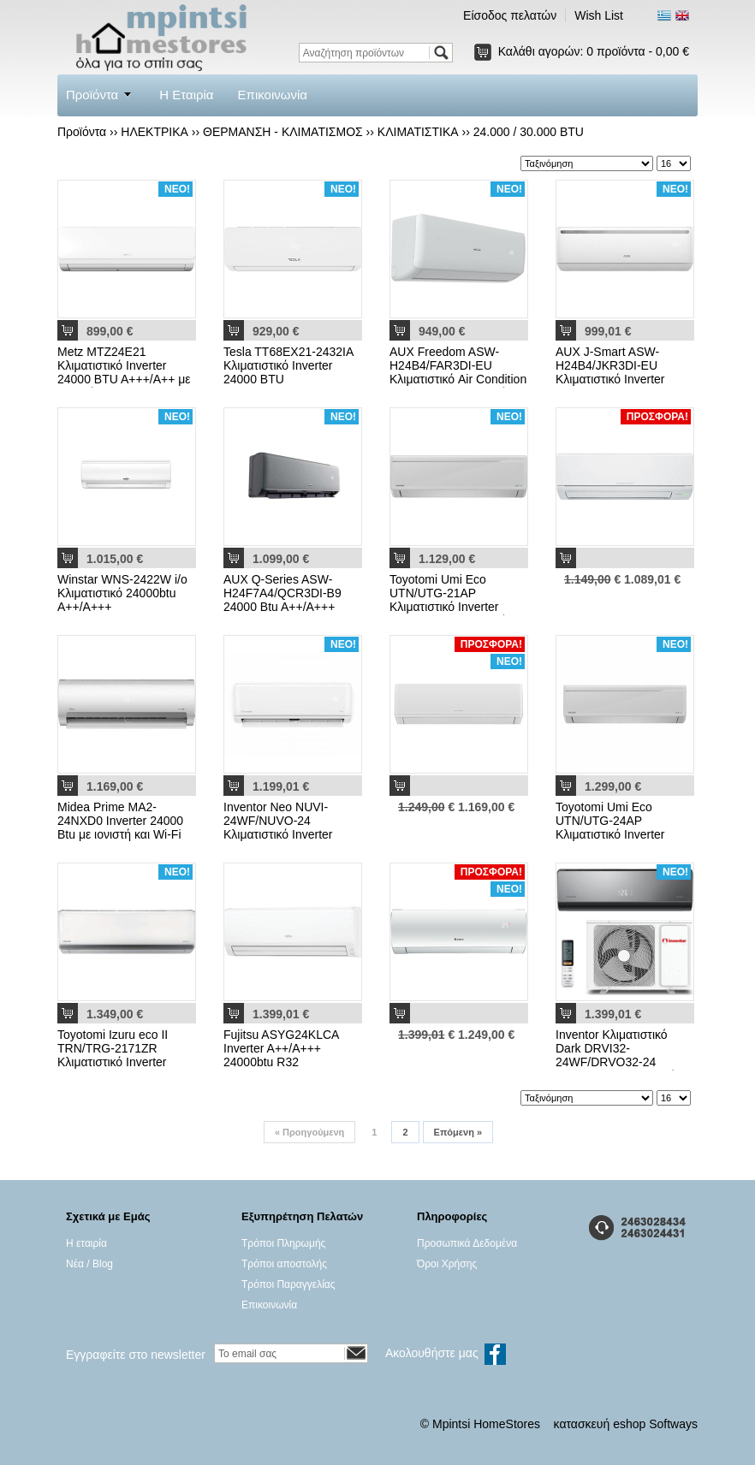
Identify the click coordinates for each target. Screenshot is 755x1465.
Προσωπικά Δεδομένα (467, 1243)
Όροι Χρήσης (447, 1264)
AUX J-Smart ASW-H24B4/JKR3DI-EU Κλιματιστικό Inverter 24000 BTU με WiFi (610, 372)
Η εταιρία (86, 1243)
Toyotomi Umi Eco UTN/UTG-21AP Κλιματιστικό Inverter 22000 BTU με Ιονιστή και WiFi (457, 606)
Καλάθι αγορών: (593, 51)
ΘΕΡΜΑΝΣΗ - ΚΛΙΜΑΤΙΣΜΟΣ (283, 132)
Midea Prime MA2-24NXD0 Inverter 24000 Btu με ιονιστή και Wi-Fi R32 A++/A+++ (120, 827)
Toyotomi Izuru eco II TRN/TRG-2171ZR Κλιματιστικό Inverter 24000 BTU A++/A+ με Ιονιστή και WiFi (116, 1062)
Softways (673, 1424)
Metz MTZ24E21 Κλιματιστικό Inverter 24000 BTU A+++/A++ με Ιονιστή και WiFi (124, 372)
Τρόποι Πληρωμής (283, 1243)
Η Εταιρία (186, 94)
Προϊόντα (92, 94)
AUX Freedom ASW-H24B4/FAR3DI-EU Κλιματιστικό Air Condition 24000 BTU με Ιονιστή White (457, 379)
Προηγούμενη (309, 1132)
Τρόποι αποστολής (284, 1264)
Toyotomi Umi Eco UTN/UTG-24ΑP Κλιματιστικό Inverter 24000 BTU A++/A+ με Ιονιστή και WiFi (615, 834)
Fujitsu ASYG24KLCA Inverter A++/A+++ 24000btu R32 (281, 1048)
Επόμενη (458, 1132)
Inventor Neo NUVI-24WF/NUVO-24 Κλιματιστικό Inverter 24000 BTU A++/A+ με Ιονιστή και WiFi (282, 834)
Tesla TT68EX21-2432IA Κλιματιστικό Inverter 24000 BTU (288, 365)
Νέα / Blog (89, 1264)
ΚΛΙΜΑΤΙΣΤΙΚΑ (418, 132)
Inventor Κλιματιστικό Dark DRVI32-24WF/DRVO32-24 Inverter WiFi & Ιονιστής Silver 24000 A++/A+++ (618, 1062)
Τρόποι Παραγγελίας (288, 1284)
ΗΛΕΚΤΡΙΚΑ (154, 132)
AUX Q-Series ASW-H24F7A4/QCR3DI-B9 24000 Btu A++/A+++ (282, 593)
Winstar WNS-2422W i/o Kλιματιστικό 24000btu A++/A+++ (122, 593)
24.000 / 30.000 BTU (528, 132)
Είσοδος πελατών (509, 15)
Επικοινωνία (272, 94)
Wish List (598, 15)
